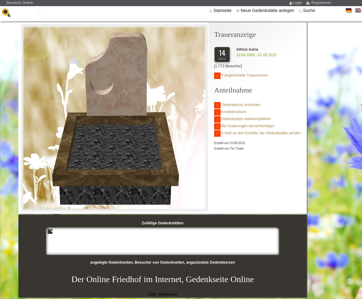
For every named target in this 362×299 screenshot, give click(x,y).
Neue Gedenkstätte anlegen (268, 10)
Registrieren (321, 3)
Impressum (168, 294)
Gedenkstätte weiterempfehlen (242, 119)
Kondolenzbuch (230, 112)
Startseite (223, 10)
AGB (152, 294)
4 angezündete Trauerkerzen (241, 76)
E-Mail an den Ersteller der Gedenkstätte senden (257, 133)
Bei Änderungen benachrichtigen (244, 126)
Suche (309, 10)
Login (298, 3)
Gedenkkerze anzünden (237, 105)
